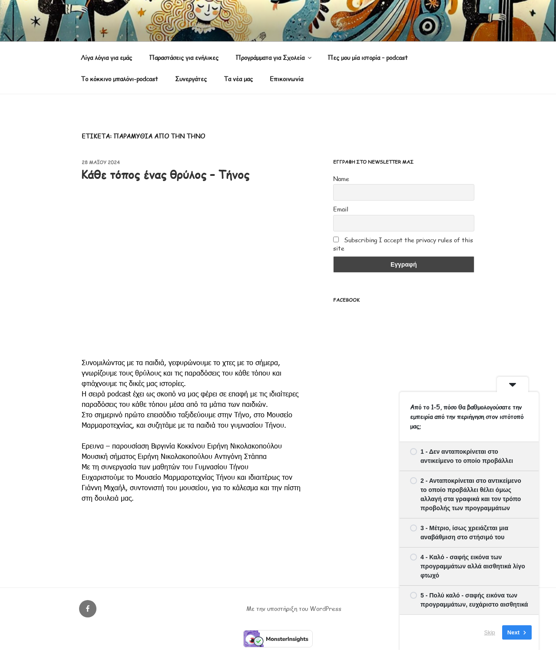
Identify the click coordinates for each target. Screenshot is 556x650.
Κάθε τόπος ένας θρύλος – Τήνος (165, 174)
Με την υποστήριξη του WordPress (293, 608)
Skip (489, 632)
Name (341, 179)
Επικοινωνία (286, 79)
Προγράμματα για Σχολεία (274, 57)
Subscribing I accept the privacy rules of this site (403, 244)
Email (340, 209)
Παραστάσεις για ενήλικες (183, 57)
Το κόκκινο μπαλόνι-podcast (119, 79)
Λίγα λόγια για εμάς (106, 57)
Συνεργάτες (191, 79)
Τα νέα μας (238, 79)
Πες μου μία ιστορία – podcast (368, 57)
